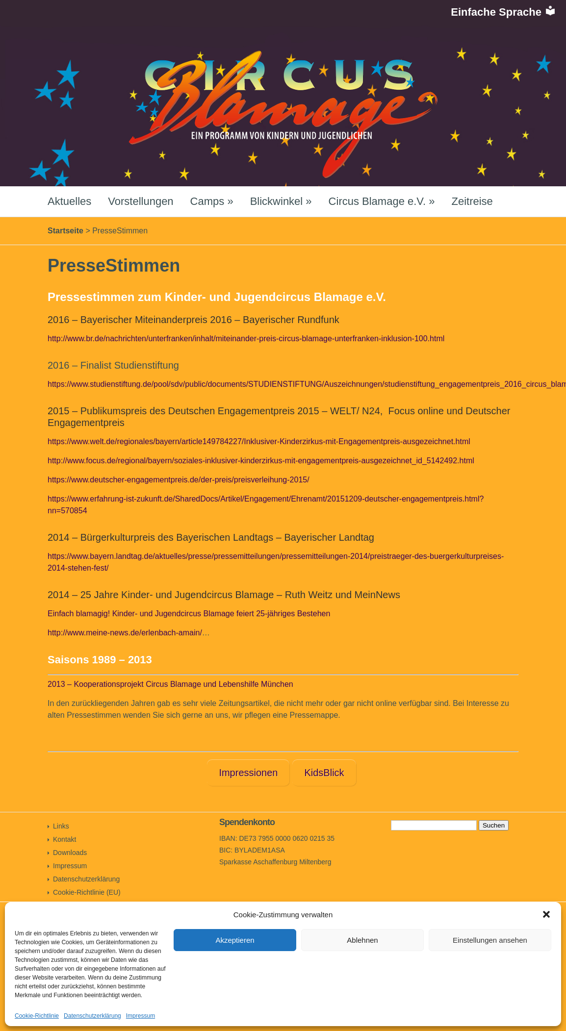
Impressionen (248, 772)
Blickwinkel (281, 201)
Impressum (140, 1015)
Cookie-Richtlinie (37, 1015)
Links (61, 826)
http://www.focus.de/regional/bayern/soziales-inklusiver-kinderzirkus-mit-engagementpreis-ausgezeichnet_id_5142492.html (261, 460)
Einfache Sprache (503, 12)
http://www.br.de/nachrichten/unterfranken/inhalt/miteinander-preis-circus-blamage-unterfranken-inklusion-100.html (246, 338)
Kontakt (64, 839)
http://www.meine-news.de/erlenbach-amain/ (125, 633)
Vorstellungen (140, 201)
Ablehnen (362, 940)
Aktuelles (69, 201)
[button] (546, 914)
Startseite (65, 230)
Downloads (70, 852)
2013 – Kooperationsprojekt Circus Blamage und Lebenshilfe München (170, 684)
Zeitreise (471, 201)
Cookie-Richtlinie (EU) (87, 892)
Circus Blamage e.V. (382, 201)
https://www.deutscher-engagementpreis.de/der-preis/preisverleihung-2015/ (178, 480)
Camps (211, 201)
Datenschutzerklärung (92, 1015)
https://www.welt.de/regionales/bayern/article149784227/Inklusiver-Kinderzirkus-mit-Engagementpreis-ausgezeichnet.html (259, 441)
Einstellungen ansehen (490, 940)
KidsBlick (324, 772)
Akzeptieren (234, 940)
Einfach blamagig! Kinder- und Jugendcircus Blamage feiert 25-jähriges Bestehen (189, 613)
